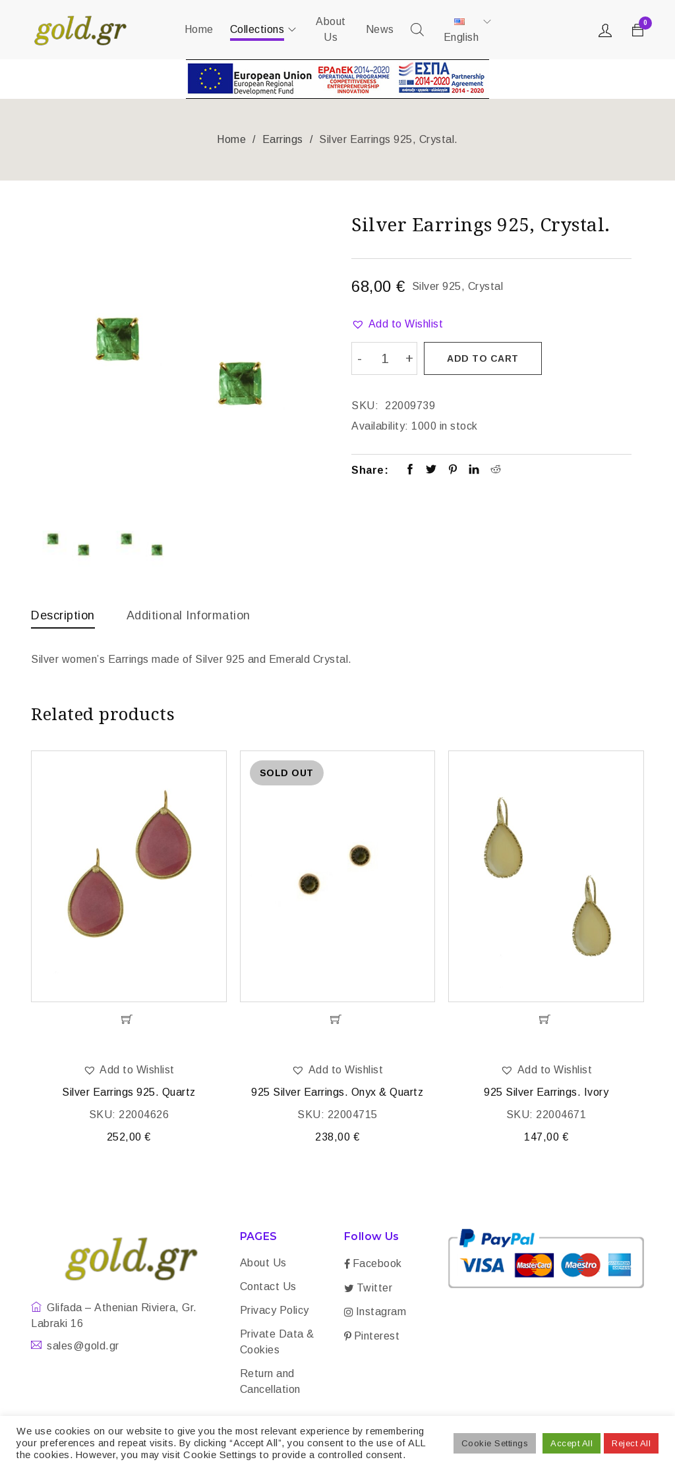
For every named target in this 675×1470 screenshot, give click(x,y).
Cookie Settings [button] (495, 1443)
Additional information (188, 615)
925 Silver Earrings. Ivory (546, 1094)
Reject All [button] (631, 1443)
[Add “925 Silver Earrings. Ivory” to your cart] (546, 1021)
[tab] (63, 619)
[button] (397, 324)
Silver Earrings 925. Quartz (129, 1094)
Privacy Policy (274, 1312)
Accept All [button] (571, 1443)
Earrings (282, 139)
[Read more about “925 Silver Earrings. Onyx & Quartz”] (338, 1021)
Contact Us (268, 1288)
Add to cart (483, 358)
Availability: (380, 424)
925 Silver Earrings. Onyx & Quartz (337, 1094)
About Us (263, 1264)
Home (231, 139)
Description (63, 615)
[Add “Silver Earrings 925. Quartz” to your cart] (129, 1021)
